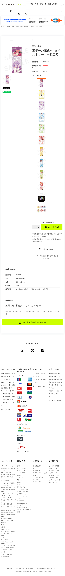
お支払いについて (54, 470)
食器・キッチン (22, 507)
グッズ (17, 26)
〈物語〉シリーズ (6, 497)
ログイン (36, 468)
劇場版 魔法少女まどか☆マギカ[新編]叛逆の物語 (8, 489)
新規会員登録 (52, 4)
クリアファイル (22, 494)
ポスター (20, 475)
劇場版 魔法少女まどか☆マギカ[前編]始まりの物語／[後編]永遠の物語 (8, 513)
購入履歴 (36, 479)
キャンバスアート (22, 473)
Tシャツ (19, 480)
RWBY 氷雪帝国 (6, 472)
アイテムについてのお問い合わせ (47, 256)
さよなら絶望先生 (6, 504)
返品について (47, 258)
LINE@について (54, 477)
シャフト (4, 552)
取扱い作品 (34, 4)
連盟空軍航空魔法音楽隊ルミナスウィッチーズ (8, 476)
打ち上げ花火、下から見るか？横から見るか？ (8, 533)
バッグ (19, 482)
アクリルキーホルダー (24, 489)
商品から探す (10, 26)
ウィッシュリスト (38, 477)
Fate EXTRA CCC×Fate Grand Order (7, 541)
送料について (53, 468)
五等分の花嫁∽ (6, 556)
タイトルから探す (7, 461)
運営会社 (9, 568)
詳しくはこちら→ (7, 410)
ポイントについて (54, 480)
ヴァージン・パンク (7, 466)
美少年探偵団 (5, 481)
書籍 (18, 466)
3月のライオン (5, 529)
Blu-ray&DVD (21, 468)
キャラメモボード (22, 491)
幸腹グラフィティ (6, 549)
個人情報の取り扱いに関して (46, 568)
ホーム (3, 26)
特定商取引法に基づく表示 (24, 568)
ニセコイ (4, 537)
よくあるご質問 (54, 466)
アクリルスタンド (22, 487)
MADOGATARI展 (6, 518)
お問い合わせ (53, 482)
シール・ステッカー (23, 496)
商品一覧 (43, 4)
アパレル (20, 477)
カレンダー (20, 505)
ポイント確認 (37, 482)
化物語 (3, 524)
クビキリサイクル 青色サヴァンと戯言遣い (8, 546)
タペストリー (21, 470)
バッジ (19, 498)
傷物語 (3, 527)
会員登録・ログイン (40, 461)
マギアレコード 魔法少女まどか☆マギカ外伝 (8, 484)
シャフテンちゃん (6, 554)
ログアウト (36, 470)
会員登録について (54, 475)
